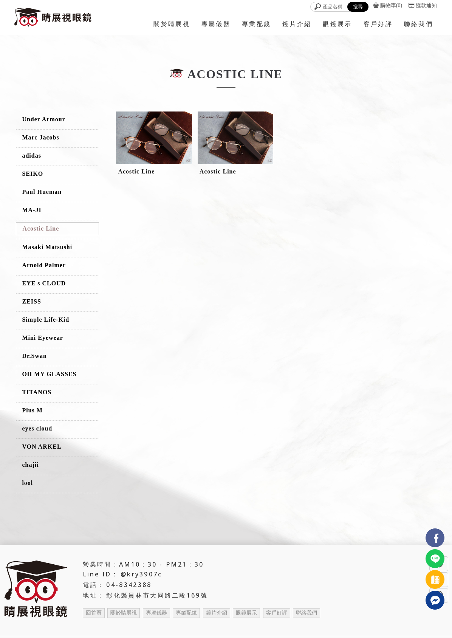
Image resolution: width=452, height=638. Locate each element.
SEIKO (32, 173)
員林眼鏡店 (267, 626)
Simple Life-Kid (45, 319)
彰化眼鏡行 (162, 626)
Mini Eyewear (42, 337)
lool (27, 483)
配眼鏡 (291, 626)
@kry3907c (142, 574)
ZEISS (31, 301)
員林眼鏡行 (191, 626)
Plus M (32, 410)
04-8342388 (129, 585)
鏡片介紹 (216, 613)
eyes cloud (37, 428)
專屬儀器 (156, 613)
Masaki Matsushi (47, 247)
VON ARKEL (41, 446)
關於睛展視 (123, 613)
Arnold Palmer (44, 265)
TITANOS (36, 392)
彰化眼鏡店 (238, 626)
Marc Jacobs (40, 137)
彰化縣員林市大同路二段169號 (157, 595)
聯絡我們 (306, 613)
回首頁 (94, 613)
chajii (30, 464)
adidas (31, 155)
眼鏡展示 (246, 613)
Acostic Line (40, 228)
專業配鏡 (186, 613)
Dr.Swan (34, 356)
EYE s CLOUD (44, 283)
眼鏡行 (138, 626)
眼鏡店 (215, 626)
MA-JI (31, 210)
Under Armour (43, 119)
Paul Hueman (42, 192)
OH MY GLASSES (49, 374)
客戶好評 (276, 613)
